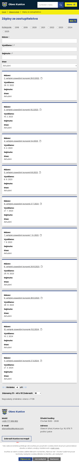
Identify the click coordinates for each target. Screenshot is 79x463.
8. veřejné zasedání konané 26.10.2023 (23, 266)
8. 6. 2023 (8, 179)
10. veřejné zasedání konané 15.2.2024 (23, 329)
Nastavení (54, 459)
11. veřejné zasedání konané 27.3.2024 (23, 360)
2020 (34, 27)
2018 (17, 27)
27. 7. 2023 (8, 210)
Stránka (10, 387)
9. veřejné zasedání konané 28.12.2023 (23, 298)
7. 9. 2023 (8, 242)
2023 (61, 27)
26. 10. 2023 (9, 273)
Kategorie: (7, 27)
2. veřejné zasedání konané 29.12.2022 (23, 78)
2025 (7, 31)
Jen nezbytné (40, 459)
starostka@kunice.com (13, 428)
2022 (52, 27)
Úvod (4, 12)
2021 (43, 27)
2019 (26, 27)
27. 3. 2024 (8, 367)
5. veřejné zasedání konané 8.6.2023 (22, 172)
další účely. (55, 448)
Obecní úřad (14, 12)
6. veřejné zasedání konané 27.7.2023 (23, 203)
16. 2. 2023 (8, 116)
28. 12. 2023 (9, 305)
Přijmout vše (25, 459)
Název (5, 37)
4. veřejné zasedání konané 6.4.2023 (22, 141)
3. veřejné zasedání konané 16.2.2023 (22, 109)
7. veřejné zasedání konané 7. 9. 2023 (23, 235)
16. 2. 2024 (8, 336)
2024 (70, 27)
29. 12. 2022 (9, 85)
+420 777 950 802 (10, 421)
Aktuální (8, 96)
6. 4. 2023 (8, 148)
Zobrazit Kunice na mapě (16, 438)
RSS (73, 21)
